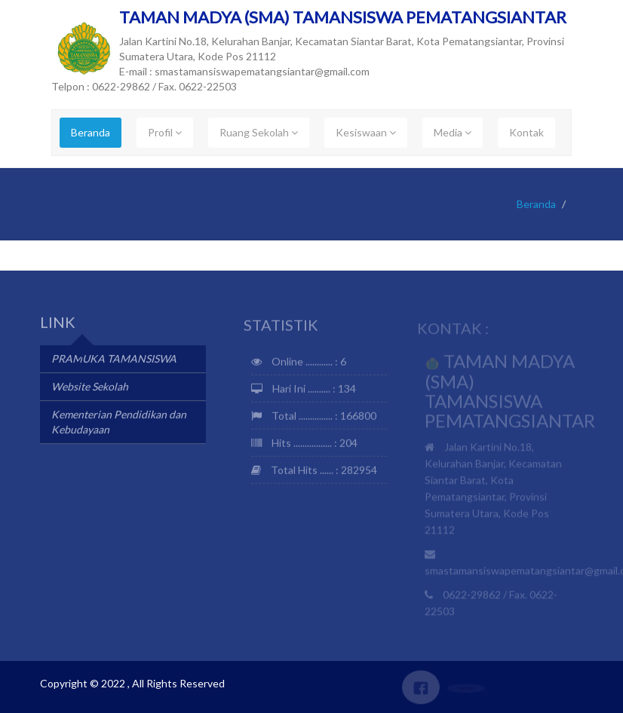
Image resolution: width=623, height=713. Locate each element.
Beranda (90, 132)
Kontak (526, 132)
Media (452, 132)
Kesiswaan (366, 132)
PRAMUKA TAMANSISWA (113, 359)
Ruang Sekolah (258, 132)
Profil (165, 132)
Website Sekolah (89, 387)
